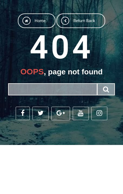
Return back (78, 21)
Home (33, 21)
